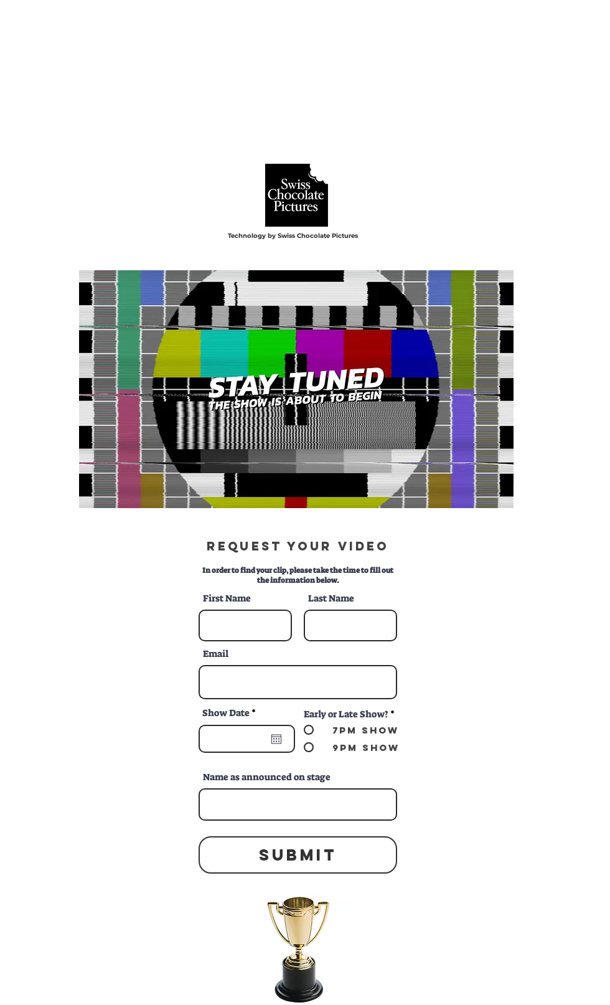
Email (215, 654)
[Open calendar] (276, 739)
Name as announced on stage (267, 777)
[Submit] (298, 855)
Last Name (331, 598)
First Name (227, 598)
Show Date (231, 713)
